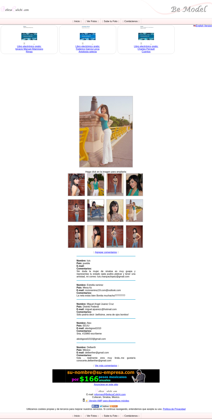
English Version (204, 25)
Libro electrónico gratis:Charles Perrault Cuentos (146, 49)
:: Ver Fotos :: (92, 21)
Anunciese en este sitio (106, 384)
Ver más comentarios (106, 365)
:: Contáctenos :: (131, 21)
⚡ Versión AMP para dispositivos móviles (107, 401)
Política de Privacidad (174, 409)
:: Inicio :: (77, 21)
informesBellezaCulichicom (110, 394)
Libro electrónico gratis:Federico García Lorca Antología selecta (88, 49)
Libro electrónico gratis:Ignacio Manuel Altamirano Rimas (29, 49)
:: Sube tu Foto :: (110, 21)
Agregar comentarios (106, 252)
